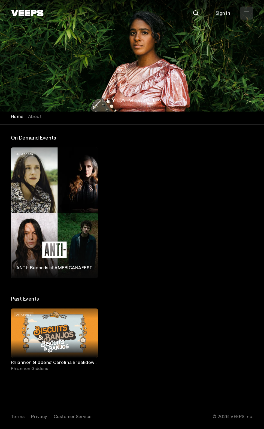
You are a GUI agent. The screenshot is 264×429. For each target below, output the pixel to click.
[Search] (195, 13)
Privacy (39, 416)
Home (17, 116)
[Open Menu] (246, 13)
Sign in (223, 13)
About (35, 116)
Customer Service (73, 416)
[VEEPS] (27, 13)
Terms (18, 416)
